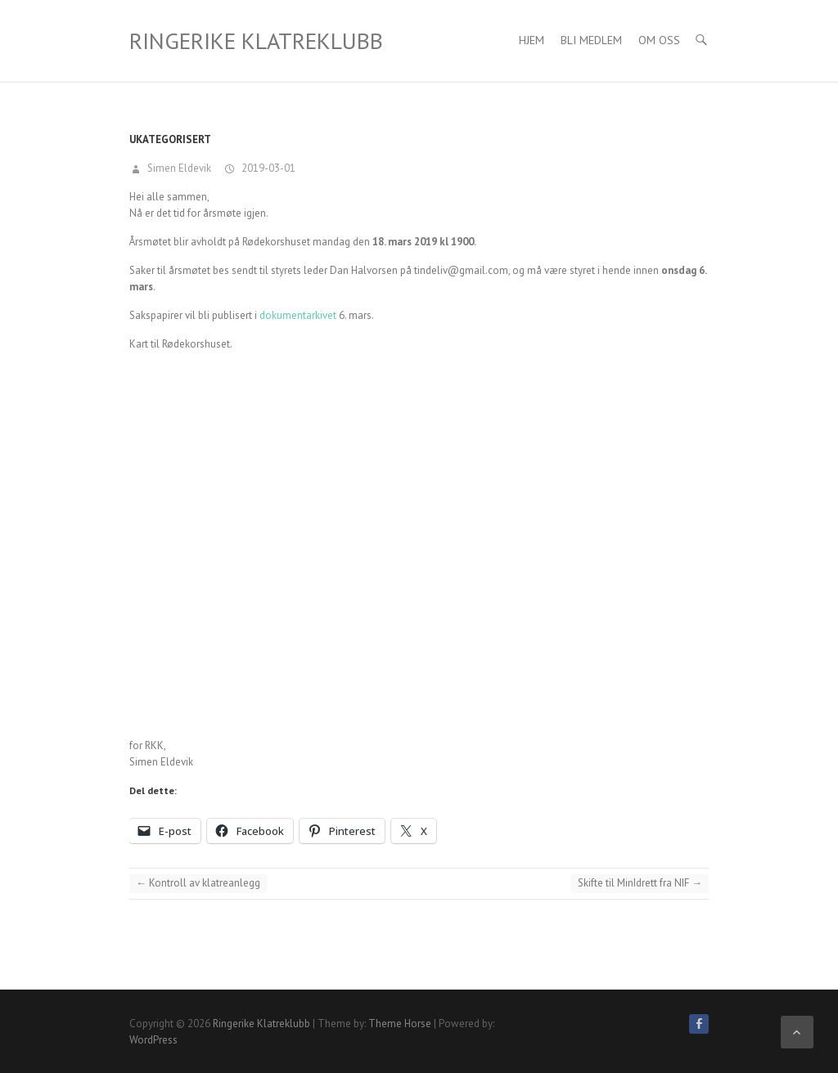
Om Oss (659, 40)
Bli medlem (591, 40)
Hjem (531, 40)
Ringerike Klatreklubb (256, 40)
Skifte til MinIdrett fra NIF (640, 883)
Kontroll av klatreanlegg (198, 883)
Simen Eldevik (178, 168)
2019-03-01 (267, 168)
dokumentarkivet (297, 315)
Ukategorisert (170, 139)
